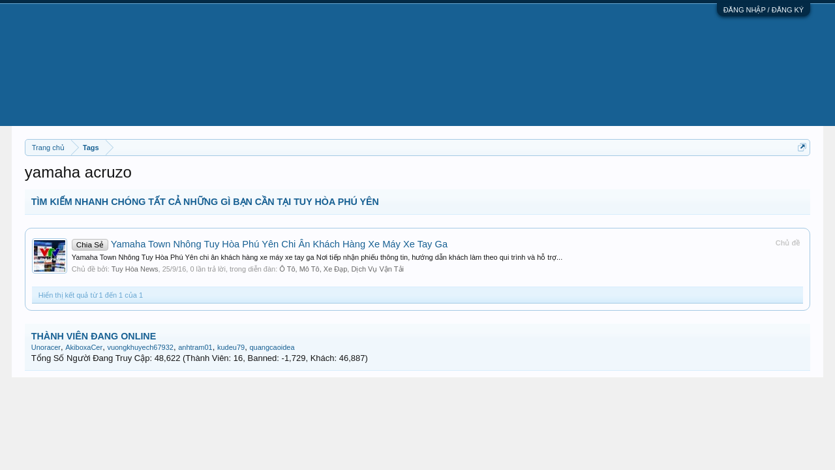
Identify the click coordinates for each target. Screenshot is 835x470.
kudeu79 (231, 347)
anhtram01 (195, 347)
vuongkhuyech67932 (140, 347)
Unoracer (46, 347)
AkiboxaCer (83, 347)
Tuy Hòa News (135, 269)
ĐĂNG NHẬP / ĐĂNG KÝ (763, 10)
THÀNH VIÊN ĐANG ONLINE (93, 336)
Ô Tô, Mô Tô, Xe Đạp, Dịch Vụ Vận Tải (341, 269)
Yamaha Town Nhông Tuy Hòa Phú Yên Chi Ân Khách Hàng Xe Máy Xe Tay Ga (260, 244)
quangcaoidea (271, 347)
